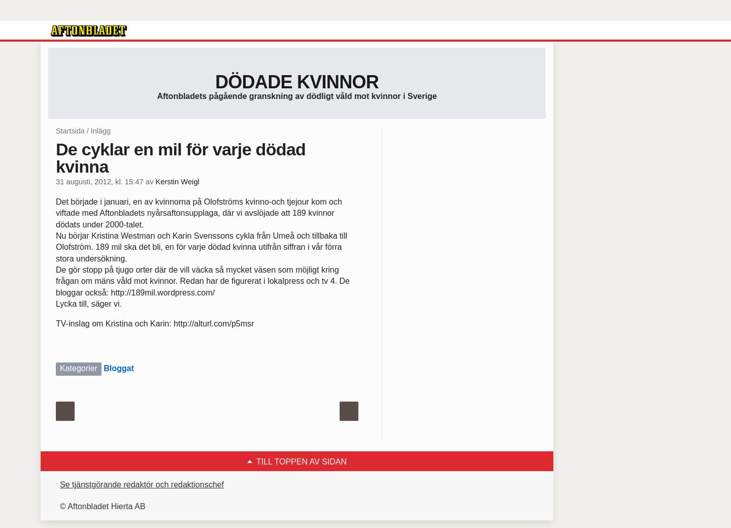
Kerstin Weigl (177, 182)
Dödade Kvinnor (297, 82)
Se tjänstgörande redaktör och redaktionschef (142, 484)
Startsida (70, 131)
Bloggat (119, 368)
